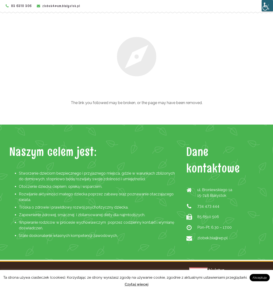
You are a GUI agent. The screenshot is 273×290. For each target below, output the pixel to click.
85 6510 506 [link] (21, 5)
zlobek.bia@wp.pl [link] (212, 238)
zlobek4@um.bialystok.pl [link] (61, 6)
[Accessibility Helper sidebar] (267, 5)
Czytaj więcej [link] (136, 284)
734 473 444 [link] (208, 206)
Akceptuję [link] (259, 277)
